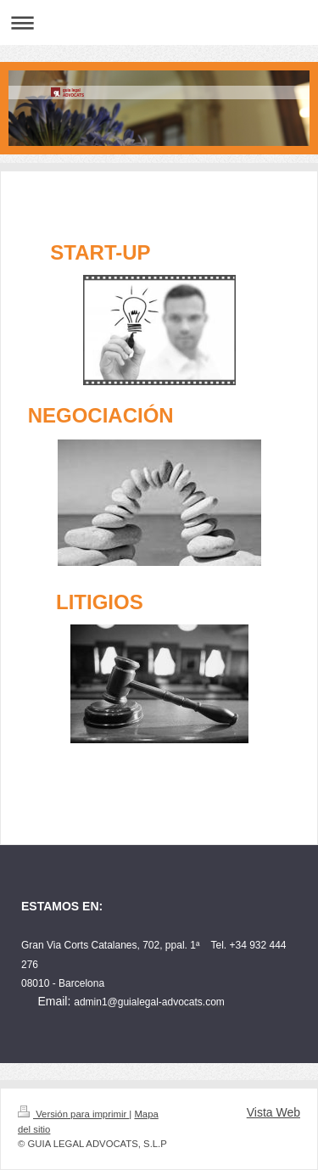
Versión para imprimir (73, 1114)
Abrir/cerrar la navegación (159, 22)
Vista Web (273, 1112)
